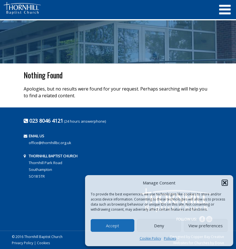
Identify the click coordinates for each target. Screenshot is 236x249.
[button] (225, 183)
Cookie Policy (150, 238)
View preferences (205, 225)
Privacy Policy (22, 243)
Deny (159, 225)
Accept (112, 225)
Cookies (43, 243)
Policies (170, 238)
